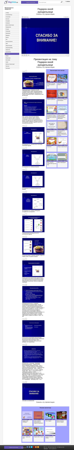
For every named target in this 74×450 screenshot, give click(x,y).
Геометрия (7, 23)
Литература (8, 31)
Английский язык (9, 14)
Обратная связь (60, 447)
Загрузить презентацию (30, 2)
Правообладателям (52, 447)
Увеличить (66, 17)
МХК (6, 39)
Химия (7, 62)
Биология (7, 18)
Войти (68, 1)
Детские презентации (10, 25)
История (7, 29)
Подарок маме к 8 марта (39, 436)
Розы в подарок (49, 420)
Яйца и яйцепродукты (62, 162)
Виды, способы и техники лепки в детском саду (51, 163)
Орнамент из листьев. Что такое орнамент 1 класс (51, 84)
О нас (45, 447)
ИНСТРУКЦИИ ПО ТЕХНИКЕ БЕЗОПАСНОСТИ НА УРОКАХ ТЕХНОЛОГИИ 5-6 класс (62, 133)
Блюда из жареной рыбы (62, 146)
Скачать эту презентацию (45, 14)
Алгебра (7, 12)
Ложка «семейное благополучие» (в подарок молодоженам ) (39, 422)
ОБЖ (6, 43)
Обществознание (9, 45)
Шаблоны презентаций (10, 64)
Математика (8, 33)
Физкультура (8, 58)
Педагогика (8, 50)
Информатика (8, 27)
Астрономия (8, 16)
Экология (7, 66)
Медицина (7, 35)
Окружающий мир (9, 48)
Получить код (25, 17)
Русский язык (8, 52)
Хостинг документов (52, 448)
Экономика (8, 68)
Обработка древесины (51, 99)
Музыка (7, 37)
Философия (8, 60)
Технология (8, 54)
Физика (7, 56)
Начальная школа (9, 41)
